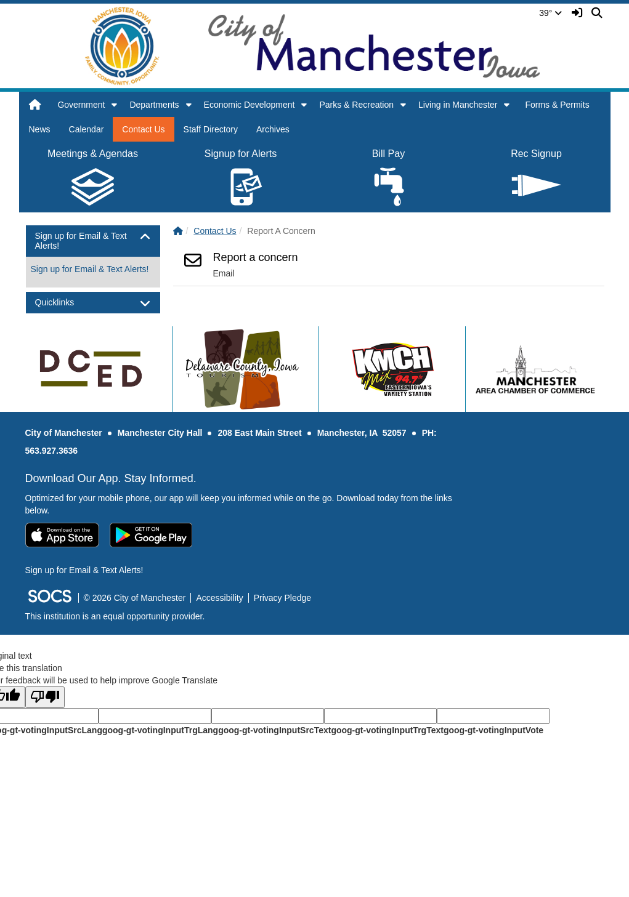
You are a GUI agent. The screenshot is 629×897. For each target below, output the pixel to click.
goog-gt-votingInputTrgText (387, 730)
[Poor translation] (45, 697)
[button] (114, 104)
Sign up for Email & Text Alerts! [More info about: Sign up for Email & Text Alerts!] (90, 269)
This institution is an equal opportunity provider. (115, 616)
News (40, 129)
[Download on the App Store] (62, 535)
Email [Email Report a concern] (224, 273)
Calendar (86, 129)
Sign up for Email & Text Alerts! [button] (81, 240)
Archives (273, 129)
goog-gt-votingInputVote (493, 730)
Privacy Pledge (282, 598)
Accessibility (219, 598)
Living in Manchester (457, 105)
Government (81, 105)
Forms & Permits (557, 105)
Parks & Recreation (356, 105)
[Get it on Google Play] (151, 535)
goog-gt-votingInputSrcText (274, 730)
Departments (154, 105)
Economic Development (249, 105)
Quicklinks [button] (65, 302)
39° (550, 13)
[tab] (93, 241)
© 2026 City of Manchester (135, 598)
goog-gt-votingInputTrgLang (160, 730)
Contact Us (143, 129)
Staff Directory (211, 129)
